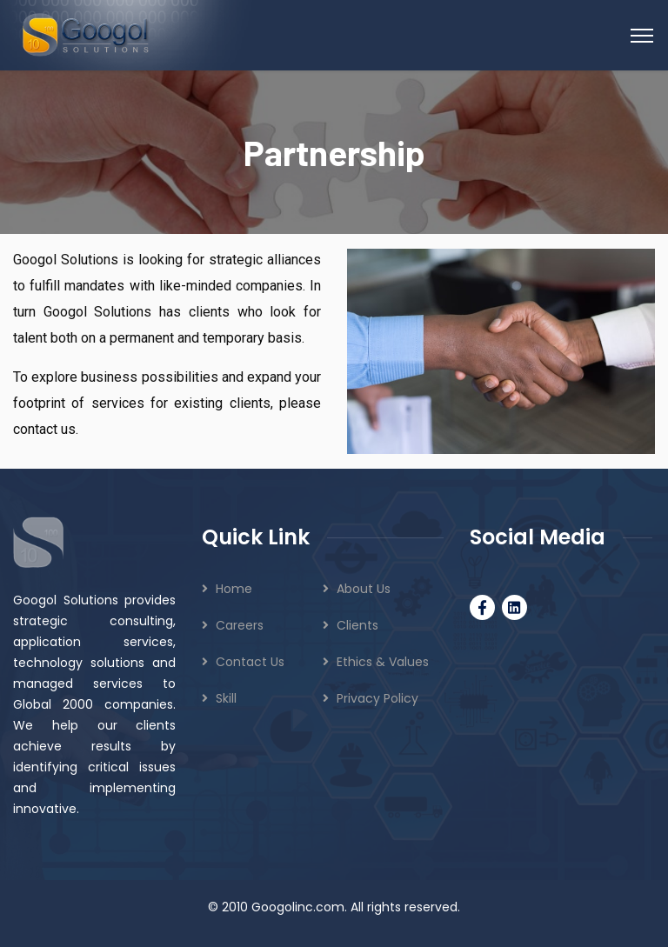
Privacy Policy (377, 698)
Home (234, 588)
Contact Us (250, 661)
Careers (240, 625)
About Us (364, 588)
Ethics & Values (383, 661)
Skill (226, 698)
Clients (357, 625)
